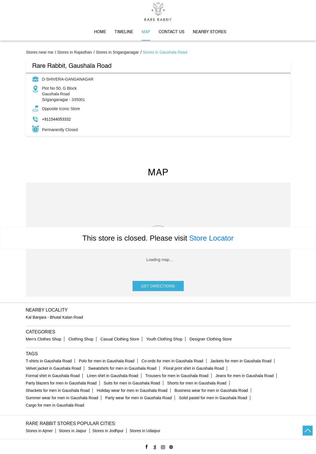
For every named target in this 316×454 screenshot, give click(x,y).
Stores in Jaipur (72, 430)
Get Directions (158, 286)
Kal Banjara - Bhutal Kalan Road (54, 317)
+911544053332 (56, 119)
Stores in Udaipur (144, 430)
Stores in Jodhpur (108, 430)
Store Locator (211, 238)
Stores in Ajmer (39, 430)
